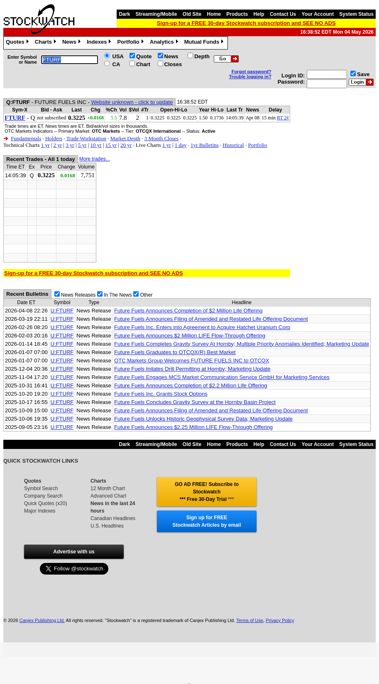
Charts (46, 42)
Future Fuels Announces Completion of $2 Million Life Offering (188, 310)
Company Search (43, 496)
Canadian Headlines (112, 518)
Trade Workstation (86, 138)
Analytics (165, 42)
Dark (124, 14)
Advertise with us (73, 552)
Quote (144, 56)
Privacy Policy (280, 620)
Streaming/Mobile (156, 14)
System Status (356, 14)
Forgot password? (251, 71)
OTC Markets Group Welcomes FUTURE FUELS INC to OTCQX (191, 360)
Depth (202, 56)
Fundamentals (26, 138)
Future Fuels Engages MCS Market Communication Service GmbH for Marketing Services (222, 377)
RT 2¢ (283, 118)
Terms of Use (249, 620)
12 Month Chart (107, 488)
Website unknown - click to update (132, 102)
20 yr (126, 145)
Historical (233, 145)
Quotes (18, 42)
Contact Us (283, 14)
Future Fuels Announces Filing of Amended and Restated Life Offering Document (211, 319)
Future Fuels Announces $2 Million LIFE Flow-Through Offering (189, 335)
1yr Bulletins (205, 145)
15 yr (111, 145)
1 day (181, 145)
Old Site (192, 14)
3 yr (70, 145)
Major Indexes (39, 511)
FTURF (15, 117)
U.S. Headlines (107, 526)
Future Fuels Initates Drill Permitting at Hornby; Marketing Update (192, 369)
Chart (143, 64)
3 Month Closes (161, 138)
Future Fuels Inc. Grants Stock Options (161, 394)
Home (214, 14)
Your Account (318, 14)
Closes (173, 64)
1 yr (45, 145)
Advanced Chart (108, 496)
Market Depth (125, 138)
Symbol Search (41, 488)
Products (237, 14)
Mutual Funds (205, 42)
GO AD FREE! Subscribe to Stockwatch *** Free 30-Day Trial (207, 491)
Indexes (100, 42)
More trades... (94, 159)
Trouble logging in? (250, 76)
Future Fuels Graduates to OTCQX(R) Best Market (175, 352)
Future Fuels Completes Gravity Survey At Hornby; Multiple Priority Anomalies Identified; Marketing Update (241, 344)
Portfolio (131, 42)
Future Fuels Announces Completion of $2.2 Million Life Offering (190, 385)
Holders (53, 138)
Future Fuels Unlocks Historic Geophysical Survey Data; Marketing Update (203, 419)
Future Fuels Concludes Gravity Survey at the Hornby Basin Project (195, 402)
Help (259, 14)
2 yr (57, 145)
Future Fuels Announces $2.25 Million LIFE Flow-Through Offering (193, 427)
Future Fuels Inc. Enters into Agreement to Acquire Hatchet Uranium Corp (202, 327)
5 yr (82, 145)
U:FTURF (62, 310)
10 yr (96, 145)
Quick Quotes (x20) (45, 503)
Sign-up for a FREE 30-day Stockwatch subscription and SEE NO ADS (246, 23)
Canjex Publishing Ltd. (42, 620)
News (72, 42)
